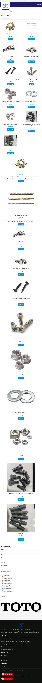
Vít (1, 557)
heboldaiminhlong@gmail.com (7, 649)
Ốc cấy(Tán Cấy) (10, 34)
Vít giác (2, 552)
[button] (39, 611)
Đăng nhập (19, 0)
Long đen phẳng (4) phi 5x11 (31, 101)
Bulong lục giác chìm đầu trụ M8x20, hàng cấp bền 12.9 (21, 493)
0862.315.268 (9, 578)
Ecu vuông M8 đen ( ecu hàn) (10, 124)
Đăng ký (23, 0)
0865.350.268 (6, 581)
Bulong (2, 549)
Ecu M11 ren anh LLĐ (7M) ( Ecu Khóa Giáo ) (10, 101)
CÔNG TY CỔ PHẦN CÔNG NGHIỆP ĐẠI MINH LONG (13, 670)
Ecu (1, 554)
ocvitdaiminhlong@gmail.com (9, 591)
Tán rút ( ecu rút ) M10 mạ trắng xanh (31, 56)
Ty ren (2, 567)
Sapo (34, 675)
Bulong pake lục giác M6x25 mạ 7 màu (31, 79)
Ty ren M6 (10, 56)
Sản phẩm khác (4, 565)
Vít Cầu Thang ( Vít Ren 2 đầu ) (31, 34)
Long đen (3, 562)
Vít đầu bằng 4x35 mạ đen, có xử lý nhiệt (10, 79)
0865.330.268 (6, 586)
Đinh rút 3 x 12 (10, 148)
